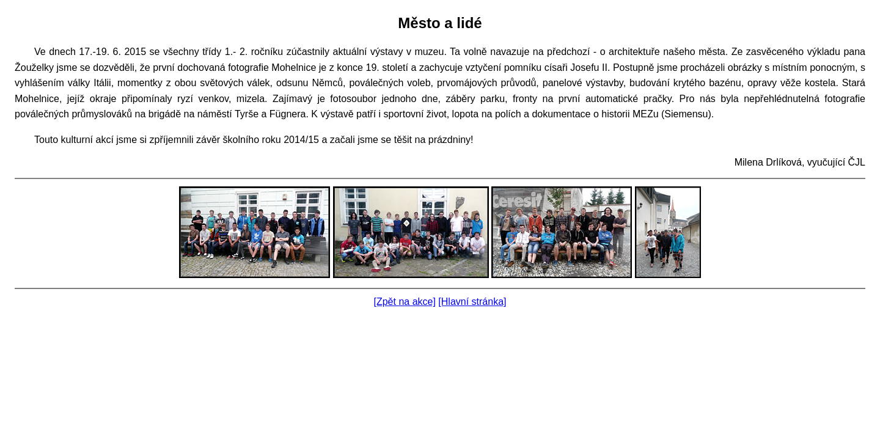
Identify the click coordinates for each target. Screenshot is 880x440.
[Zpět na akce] (405, 301)
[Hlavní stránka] (472, 301)
